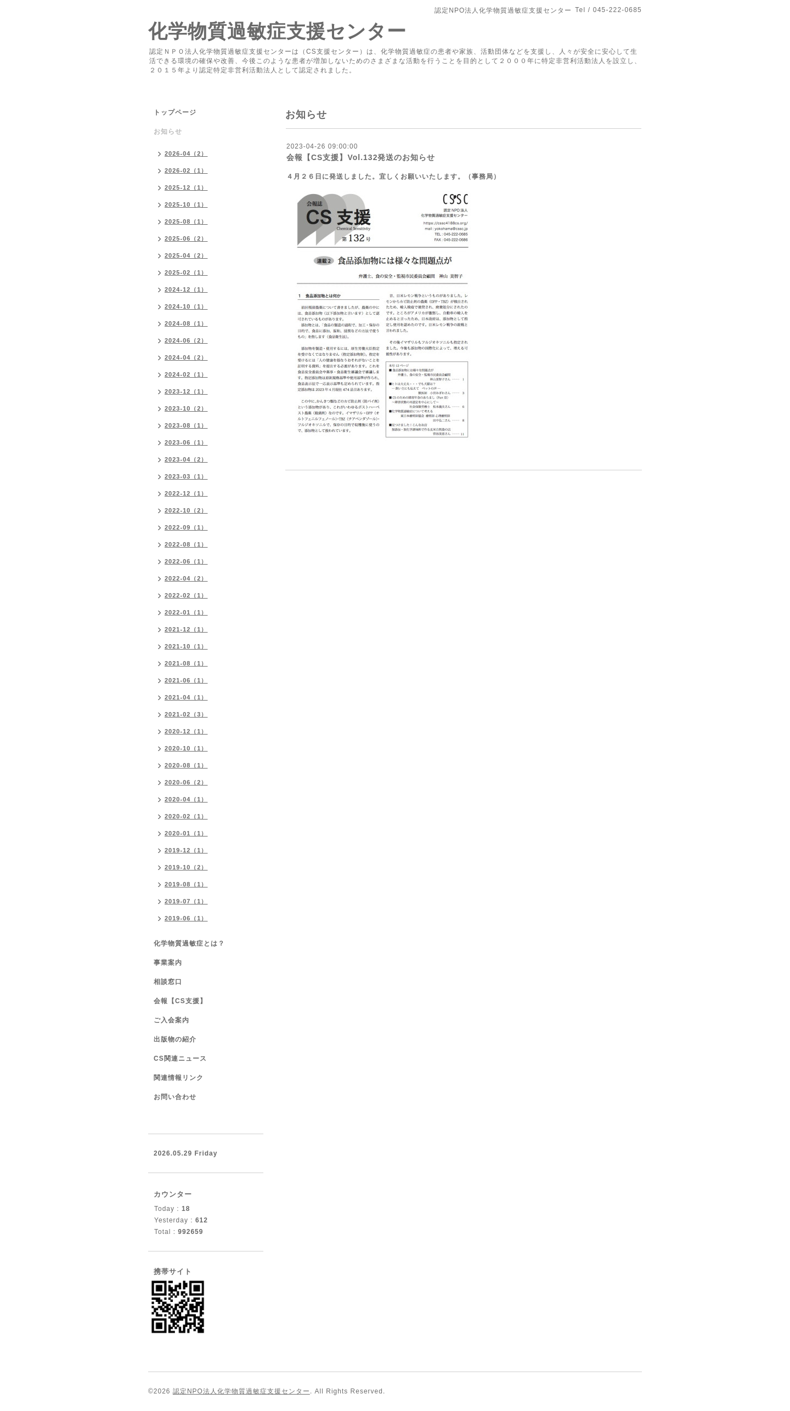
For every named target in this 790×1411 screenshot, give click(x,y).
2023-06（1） (186, 442)
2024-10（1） (186, 306)
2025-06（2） (186, 238)
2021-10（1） (186, 646)
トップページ (175, 112)
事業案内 (168, 962)
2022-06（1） (186, 561)
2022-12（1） (186, 493)
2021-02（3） (186, 714)
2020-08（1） (186, 765)
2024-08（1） (186, 323)
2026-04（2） (186, 153)
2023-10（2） (186, 408)
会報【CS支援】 (180, 1001)
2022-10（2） (186, 510)
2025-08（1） (186, 221)
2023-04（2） (186, 459)
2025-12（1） (186, 187)
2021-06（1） (186, 680)
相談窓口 (168, 982)
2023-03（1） (186, 476)
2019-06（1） (186, 918)
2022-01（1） (186, 612)
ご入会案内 (171, 1020)
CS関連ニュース (180, 1058)
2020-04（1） (186, 799)
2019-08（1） (186, 884)
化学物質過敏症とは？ (189, 943)
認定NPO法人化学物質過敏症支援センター (241, 1391)
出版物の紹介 (175, 1039)
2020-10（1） (186, 748)
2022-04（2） (186, 578)
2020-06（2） (186, 782)
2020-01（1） (186, 833)
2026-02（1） (186, 170)
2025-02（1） (186, 272)
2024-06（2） (186, 340)
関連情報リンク (179, 1078)
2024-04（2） (186, 357)
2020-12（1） (186, 731)
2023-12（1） (186, 391)
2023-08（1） (186, 425)
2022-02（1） (186, 595)
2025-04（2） (186, 255)
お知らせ (168, 131)
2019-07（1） (186, 901)
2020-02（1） (186, 816)
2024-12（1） (186, 289)
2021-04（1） (186, 697)
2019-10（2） (186, 867)
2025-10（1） (186, 204)
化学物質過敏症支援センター (277, 31)
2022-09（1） (186, 527)
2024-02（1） (186, 374)
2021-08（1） (186, 663)
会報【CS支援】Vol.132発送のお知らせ (360, 157)
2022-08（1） (186, 544)
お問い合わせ (175, 1097)
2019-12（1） (186, 850)
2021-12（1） (186, 629)
